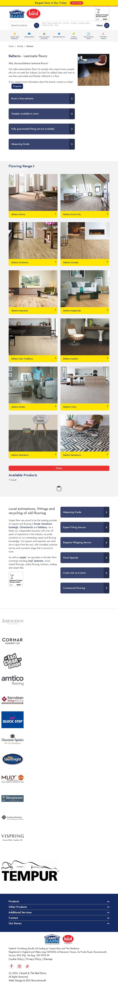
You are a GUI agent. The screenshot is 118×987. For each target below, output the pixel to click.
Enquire (17, 86)
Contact (13, 918)
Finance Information (73, 38)
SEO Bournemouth (36, 980)
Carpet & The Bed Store (32, 973)
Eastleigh (13, 527)
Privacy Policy (33, 959)
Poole (37, 524)
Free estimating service (88, 38)
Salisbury (42, 527)
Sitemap (48, 959)
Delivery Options (29, 37)
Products (14, 901)
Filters (59, 468)
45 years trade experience (15, 38)
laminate (38, 561)
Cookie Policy (16, 959)
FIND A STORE (76, 3)
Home (11, 46)
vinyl (30, 561)
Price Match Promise (103, 38)
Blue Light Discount (59, 37)
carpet (22, 557)
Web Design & (17, 980)
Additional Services (20, 912)
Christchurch (26, 527)
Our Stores (15, 923)
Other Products (18, 907)
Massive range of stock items (44, 38)
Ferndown (46, 524)
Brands (20, 46)
